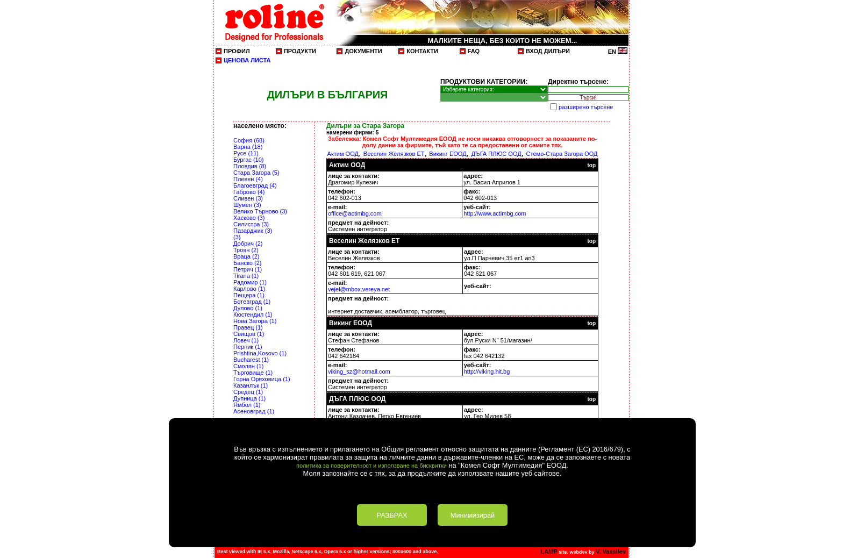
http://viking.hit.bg (487, 371)
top (591, 165)
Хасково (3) (249, 217)
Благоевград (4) (255, 185)
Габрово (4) (249, 192)
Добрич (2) (247, 243)
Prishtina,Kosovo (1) (260, 353)
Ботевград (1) (251, 301)
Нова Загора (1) (254, 321)
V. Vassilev (611, 551)
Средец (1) (248, 392)
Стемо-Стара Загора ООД (562, 154)
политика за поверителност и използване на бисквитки (371, 465)
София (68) (249, 140)
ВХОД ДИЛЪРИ (548, 51)
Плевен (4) (248, 179)
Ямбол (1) (246, 405)
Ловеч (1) (246, 340)
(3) (236, 237)
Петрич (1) (247, 269)
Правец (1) (248, 327)
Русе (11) (246, 153)
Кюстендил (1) (253, 314)
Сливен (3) (248, 198)
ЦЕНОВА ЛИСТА (247, 60)
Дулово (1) (247, 308)
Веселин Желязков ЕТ (394, 154)
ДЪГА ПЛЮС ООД (496, 154)
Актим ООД (343, 154)
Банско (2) (247, 263)
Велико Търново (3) (260, 211)
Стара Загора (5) (256, 172)
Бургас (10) (248, 159)
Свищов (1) (248, 334)
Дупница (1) (249, 398)
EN (617, 51)
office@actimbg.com (355, 213)
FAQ (474, 51)
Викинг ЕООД (447, 154)
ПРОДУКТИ (300, 51)
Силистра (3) (251, 224)
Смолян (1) (248, 366)
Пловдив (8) (249, 166)
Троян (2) (246, 250)
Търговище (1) (253, 372)
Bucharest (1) (251, 359)
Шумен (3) (247, 205)
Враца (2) (246, 256)
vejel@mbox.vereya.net (359, 289)
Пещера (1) (249, 295)
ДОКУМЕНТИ (363, 51)
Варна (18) (247, 147)
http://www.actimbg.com (494, 213)
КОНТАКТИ (422, 51)
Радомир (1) (250, 282)
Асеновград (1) (253, 411)
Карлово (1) (249, 288)
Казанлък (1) (250, 385)
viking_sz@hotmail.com (359, 371)
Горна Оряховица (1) (261, 379)
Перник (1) (247, 347)
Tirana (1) (246, 276)
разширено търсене (586, 107)
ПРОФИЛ (237, 51)
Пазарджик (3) (252, 230)
